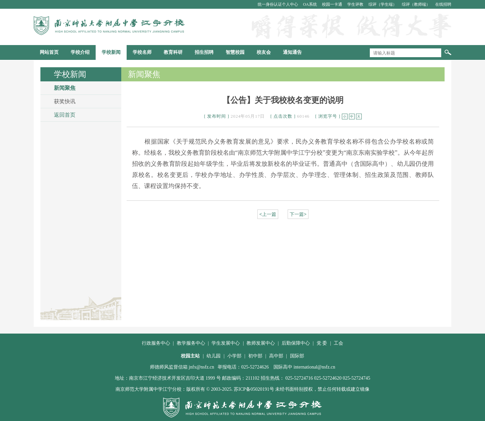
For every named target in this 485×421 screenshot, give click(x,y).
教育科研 (173, 52)
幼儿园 (213, 355)
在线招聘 (443, 4)
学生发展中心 (226, 343)
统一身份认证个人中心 (278, 4)
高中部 (276, 355)
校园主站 (190, 355)
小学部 (234, 355)
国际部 (297, 355)
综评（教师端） (416, 4)
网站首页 (49, 52)
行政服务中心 (156, 343)
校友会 (264, 52)
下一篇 (298, 214)
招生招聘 (204, 52)
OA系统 (310, 4)
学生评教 (355, 4)
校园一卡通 (332, 4)
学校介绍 (80, 52)
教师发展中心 (261, 343)
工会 (338, 343)
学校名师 (142, 52)
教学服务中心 (191, 343)
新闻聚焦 (64, 88)
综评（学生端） (383, 4)
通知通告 (292, 52)
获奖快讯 (64, 101)
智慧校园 (235, 52)
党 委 (322, 343)
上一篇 (267, 214)
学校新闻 (111, 52)
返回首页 (64, 115)
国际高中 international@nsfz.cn (304, 367)
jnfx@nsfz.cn (201, 367)
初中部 (255, 355)
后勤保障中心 (296, 343)
